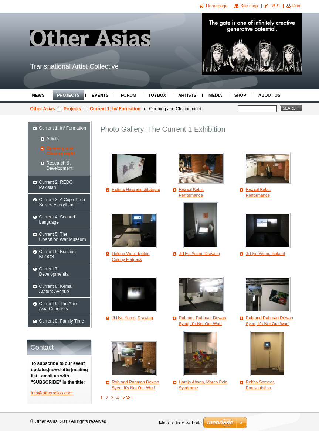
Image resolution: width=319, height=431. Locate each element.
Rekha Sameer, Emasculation (260, 385)
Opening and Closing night (61, 151)
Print (297, 5)
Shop (240, 95)
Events (100, 95)
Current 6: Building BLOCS (57, 254)
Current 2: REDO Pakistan (56, 185)
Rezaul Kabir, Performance (191, 192)
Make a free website (180, 422)
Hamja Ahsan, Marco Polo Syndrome (203, 385)
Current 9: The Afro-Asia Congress (58, 306)
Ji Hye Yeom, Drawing (199, 253)
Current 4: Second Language (57, 219)
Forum (128, 95)
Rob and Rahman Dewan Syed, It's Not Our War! (202, 321)
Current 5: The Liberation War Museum (62, 237)
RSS (275, 5)
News (38, 95)
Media (215, 95)
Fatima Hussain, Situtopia (136, 189)
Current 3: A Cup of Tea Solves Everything (62, 202)
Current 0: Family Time (61, 321)
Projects (68, 95)
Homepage (217, 5)
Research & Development (60, 166)
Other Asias (42, 108)
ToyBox (157, 95)
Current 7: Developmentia (54, 271)
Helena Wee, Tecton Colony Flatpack (131, 256)
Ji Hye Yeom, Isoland (265, 253)
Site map (249, 5)
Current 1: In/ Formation (115, 108)
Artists (187, 95)
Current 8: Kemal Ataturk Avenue (56, 289)
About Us (269, 95)
